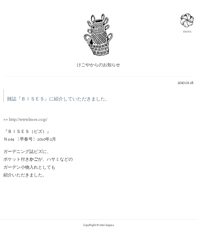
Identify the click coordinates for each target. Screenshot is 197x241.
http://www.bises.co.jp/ (28, 119)
